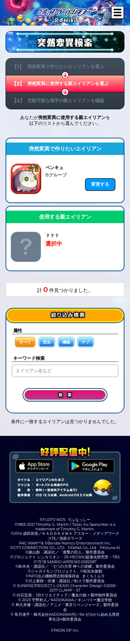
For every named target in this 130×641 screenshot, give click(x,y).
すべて (25, 342)
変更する (100, 184)
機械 (66, 342)
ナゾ (85, 342)
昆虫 (47, 342)
